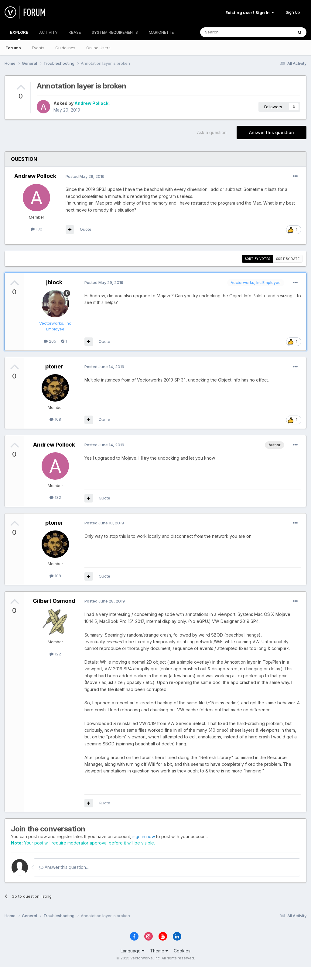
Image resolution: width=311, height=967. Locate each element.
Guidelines (65, 47)
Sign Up (293, 12)
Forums (13, 47)
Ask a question (212, 132)
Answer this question (271, 132)
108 (55, 419)
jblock (54, 282)
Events (38, 47)
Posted (85, 176)
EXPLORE (19, 35)
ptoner (54, 366)
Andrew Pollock (91, 103)
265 (50, 341)
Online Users (98, 47)
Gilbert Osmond (54, 601)
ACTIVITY (48, 32)
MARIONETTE (161, 32)
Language (132, 950)
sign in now (143, 836)
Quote (85, 229)
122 (55, 653)
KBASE (75, 32)
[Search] (231, 32)
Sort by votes (257, 259)
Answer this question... (64, 867)
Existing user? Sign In (249, 12)
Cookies (182, 950)
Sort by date (287, 259)
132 (36, 228)
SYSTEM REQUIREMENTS (115, 32)
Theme (159, 950)
